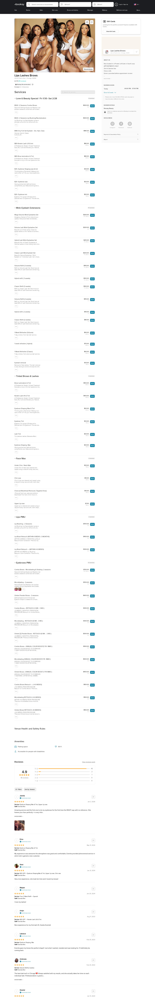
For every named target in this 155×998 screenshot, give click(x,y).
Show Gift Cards (110, 31)
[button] (42, 4)
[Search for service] (78, 92)
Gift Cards (111, 21)
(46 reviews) (22, 81)
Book (92, 106)
